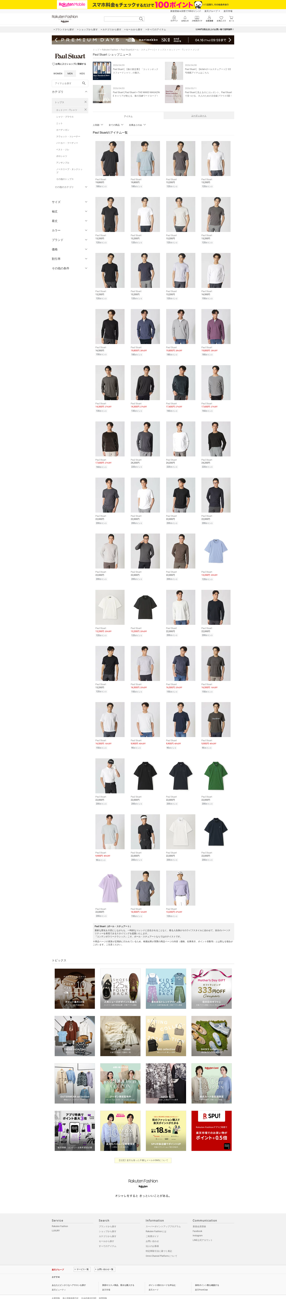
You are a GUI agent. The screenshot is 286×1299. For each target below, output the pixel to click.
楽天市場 (228, 11)
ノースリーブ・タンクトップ (69, 171)
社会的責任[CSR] (88, 1290)
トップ (96, 49)
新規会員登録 (199, 1219)
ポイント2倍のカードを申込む (162, 1277)
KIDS (82, 73)
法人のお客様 (152, 1238)
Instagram (198, 1228)
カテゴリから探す (107, 1228)
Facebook (197, 1223)
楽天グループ (211, 11)
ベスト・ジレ (62, 149)
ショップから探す (107, 1223)
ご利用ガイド (152, 1228)
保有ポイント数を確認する (207, 1277)
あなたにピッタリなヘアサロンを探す (69, 1277)
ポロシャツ (61, 156)
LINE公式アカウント (203, 1232)
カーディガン (62, 130)
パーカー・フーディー (67, 143)
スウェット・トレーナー (68, 136)
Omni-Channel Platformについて (161, 1248)
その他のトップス (65, 179)
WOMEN (57, 73)
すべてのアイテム (107, 1238)
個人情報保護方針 (71, 1290)
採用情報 (103, 1290)
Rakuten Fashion (110, 49)
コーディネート (198, 115)
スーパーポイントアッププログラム (163, 1219)
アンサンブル (62, 162)
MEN (70, 73)
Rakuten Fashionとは (156, 1223)
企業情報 (56, 1290)
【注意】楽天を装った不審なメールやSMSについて (143, 1152)
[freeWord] (70, 83)
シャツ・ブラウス (65, 117)
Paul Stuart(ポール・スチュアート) (138, 49)
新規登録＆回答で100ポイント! (185, 11)
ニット (59, 123)
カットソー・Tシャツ (66, 110)
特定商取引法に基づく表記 (159, 1243)
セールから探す (106, 1233)
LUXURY (56, 1223)
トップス (59, 102)
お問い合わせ (152, 1233)
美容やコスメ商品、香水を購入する (118, 1277)
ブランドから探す (107, 1219)
